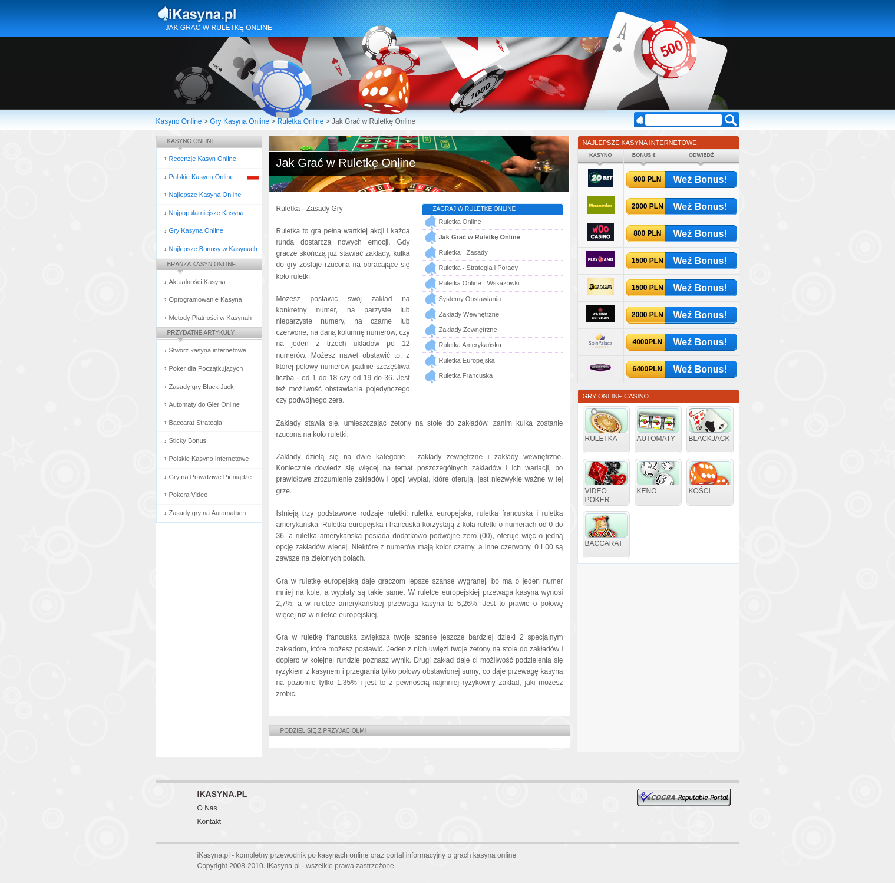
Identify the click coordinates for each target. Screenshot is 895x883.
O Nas (207, 808)
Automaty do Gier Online (204, 404)
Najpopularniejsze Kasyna (206, 212)
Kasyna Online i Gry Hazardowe (243, 14)
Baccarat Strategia (196, 422)
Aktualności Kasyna (197, 281)
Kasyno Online (179, 121)
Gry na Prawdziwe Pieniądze (210, 476)
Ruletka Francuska (466, 375)
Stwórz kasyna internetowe (207, 350)
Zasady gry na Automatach (207, 512)
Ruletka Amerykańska (470, 344)
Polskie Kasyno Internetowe (209, 458)
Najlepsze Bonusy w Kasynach (213, 248)
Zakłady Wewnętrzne (469, 314)
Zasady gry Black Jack (201, 386)
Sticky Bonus (188, 440)
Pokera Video (188, 494)
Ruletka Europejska (467, 360)
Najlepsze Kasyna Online (205, 194)
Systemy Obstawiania (470, 298)
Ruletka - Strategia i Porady (478, 267)
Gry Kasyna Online (239, 121)
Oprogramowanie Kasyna (205, 299)
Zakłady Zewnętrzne (468, 329)
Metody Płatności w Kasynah (210, 317)
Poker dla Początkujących (206, 368)
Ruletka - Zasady (463, 252)
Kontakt (209, 822)
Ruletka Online (301, 121)
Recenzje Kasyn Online (202, 158)
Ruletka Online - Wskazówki (479, 282)
